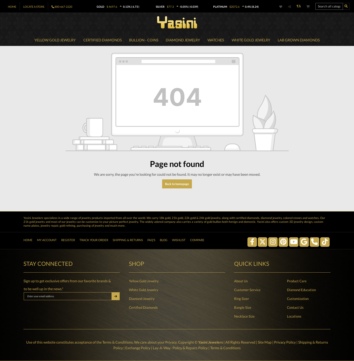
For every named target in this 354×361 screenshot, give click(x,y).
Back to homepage (177, 184)
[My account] (289, 6)
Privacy (171, 342)
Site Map (264, 342)
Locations (294, 316)
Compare (197, 240)
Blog (164, 240)
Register (68, 240)
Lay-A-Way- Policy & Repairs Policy (180, 348)
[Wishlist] (283, 6)
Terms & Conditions (117, 342)
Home (12, 6)
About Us (241, 281)
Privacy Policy (285, 342)
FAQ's (151, 240)
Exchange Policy (137, 348)
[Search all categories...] (329, 6)
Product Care (297, 281)
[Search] (346, 6)
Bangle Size (242, 308)
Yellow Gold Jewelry (144, 281)
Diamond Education (301, 290)
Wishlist (179, 240)
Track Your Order (93, 240)
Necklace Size (244, 316)
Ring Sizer (241, 299)
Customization (298, 299)
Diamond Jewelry (142, 299)
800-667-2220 (63, 6)
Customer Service (247, 290)
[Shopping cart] (308, 6)
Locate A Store (33, 6)
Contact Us (295, 308)
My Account (47, 240)
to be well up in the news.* (43, 289)
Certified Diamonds (143, 308)
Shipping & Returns (128, 240)
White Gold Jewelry (143, 290)
